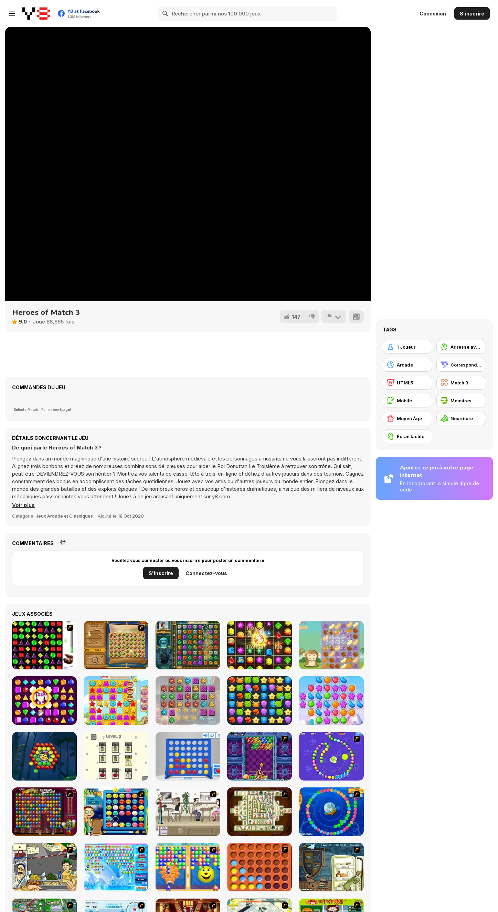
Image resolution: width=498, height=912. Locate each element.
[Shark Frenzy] (259, 700)
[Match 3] (461, 383)
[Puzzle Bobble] (259, 756)
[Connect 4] (188, 756)
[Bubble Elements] (116, 867)
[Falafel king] (44, 867)
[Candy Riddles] (116, 700)
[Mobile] (407, 400)
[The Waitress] (188, 811)
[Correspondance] (461, 365)
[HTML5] (407, 383)
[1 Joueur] (407, 347)
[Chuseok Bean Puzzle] (116, 811)
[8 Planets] (331, 756)
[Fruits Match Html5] (116, 756)
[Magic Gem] (188, 867)
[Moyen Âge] (407, 418)
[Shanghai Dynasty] (259, 811)
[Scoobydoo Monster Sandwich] (331, 867)
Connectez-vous (206, 573)
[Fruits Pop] (44, 756)
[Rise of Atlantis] (116, 645)
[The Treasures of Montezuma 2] (188, 645)
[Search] (165, 13)
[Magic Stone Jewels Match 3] (188, 700)
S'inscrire (472, 14)
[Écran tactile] (407, 436)
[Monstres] (461, 400)
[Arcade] (407, 365)
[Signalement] (333, 316)
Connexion (433, 14)
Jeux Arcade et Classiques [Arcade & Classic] (64, 516)
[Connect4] (259, 867)
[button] (23, 505)
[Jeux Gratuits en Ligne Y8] (36, 13)
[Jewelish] (44, 700)
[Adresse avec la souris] (461, 347)
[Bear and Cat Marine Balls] (331, 811)
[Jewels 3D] (44, 645)
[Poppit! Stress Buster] (44, 811)
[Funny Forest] (331, 645)
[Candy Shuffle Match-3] (331, 700)
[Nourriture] (461, 418)
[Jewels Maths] (259, 645)
